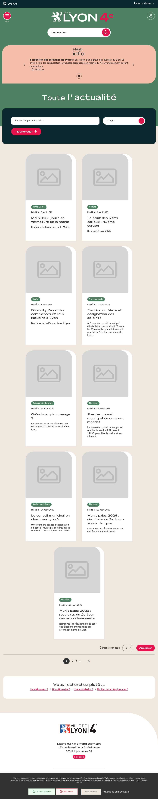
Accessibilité (79, 761)
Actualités (79, 736)
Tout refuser (66, 791)
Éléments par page (110, 416)
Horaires (79, 648)
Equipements (79, 746)
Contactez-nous (79, 686)
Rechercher (58, 32)
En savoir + (38, 69)
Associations (79, 756)
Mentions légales (79, 771)
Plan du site (79, 766)
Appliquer (145, 416)
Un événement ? (39, 458)
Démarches (79, 751)
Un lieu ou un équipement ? (112, 458)
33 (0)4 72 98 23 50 (79, 675)
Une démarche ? (61, 458)
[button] (24, 64)
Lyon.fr (12, 4)
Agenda (79, 741)
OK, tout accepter (41, 791)
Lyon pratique (144, 3)
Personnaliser (91, 792)
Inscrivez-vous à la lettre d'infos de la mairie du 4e (79, 696)
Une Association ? (83, 458)
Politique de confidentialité (116, 791)
